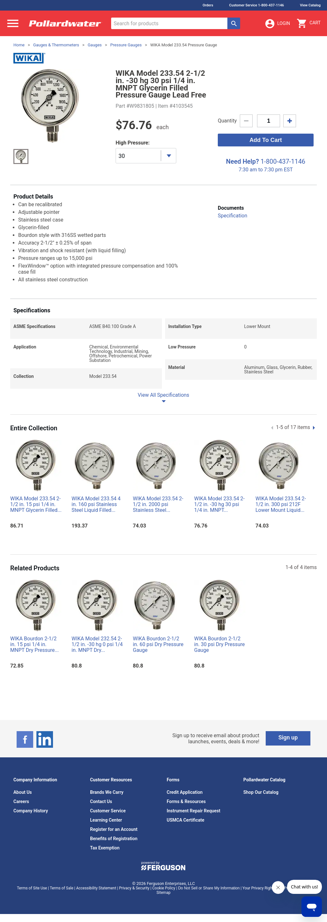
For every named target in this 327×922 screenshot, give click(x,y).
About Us (22, 792)
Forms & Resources (186, 801)
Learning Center (106, 820)
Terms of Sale (61, 888)
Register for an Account (113, 829)
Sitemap (163, 892)
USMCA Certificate (185, 820)
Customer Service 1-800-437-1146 (256, 5)
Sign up (288, 737)
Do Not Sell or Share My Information (209, 888)
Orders (207, 5)
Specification (232, 216)
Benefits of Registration (113, 838)
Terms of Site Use (32, 888)
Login (277, 23)
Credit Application (184, 792)
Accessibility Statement (96, 888)
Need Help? (242, 161)
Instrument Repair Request (193, 810)
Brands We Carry (107, 792)
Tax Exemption (104, 847)
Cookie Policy (163, 888)
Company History (30, 810)
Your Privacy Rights (258, 888)
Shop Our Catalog (260, 792)
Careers (21, 801)
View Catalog (310, 5)
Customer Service (108, 810)
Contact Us (101, 801)
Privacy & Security (134, 888)
